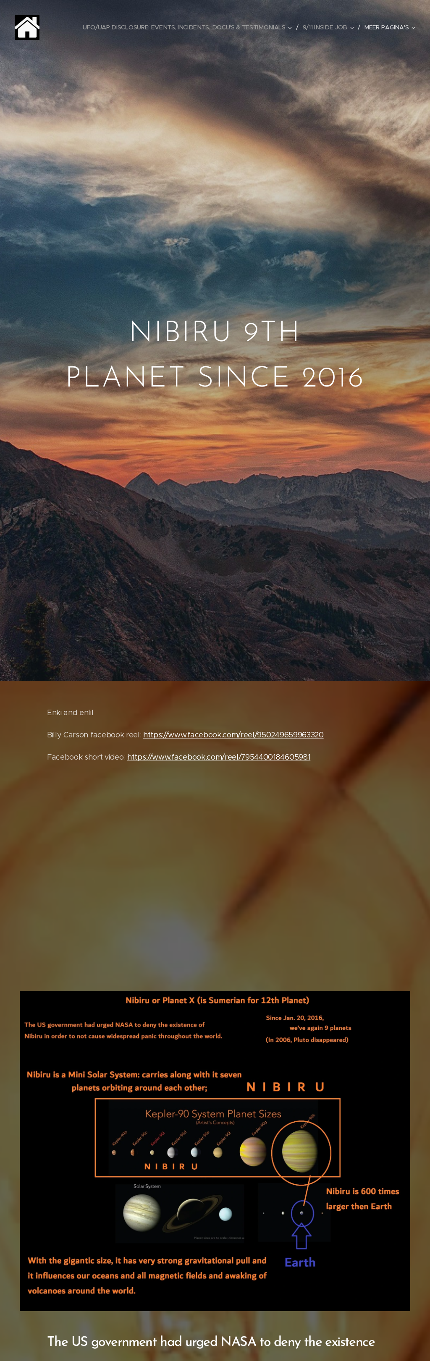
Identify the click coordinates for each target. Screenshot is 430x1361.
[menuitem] (190, 27)
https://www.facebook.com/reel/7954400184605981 (218, 756)
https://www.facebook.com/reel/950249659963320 (233, 734)
